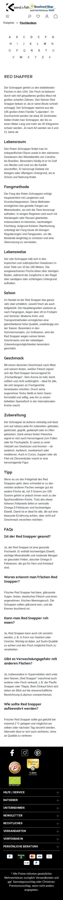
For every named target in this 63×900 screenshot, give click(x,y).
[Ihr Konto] (47, 16)
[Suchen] (29, 16)
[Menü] (7, 16)
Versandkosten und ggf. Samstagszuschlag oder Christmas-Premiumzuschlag (33, 881)
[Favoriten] (38, 16)
